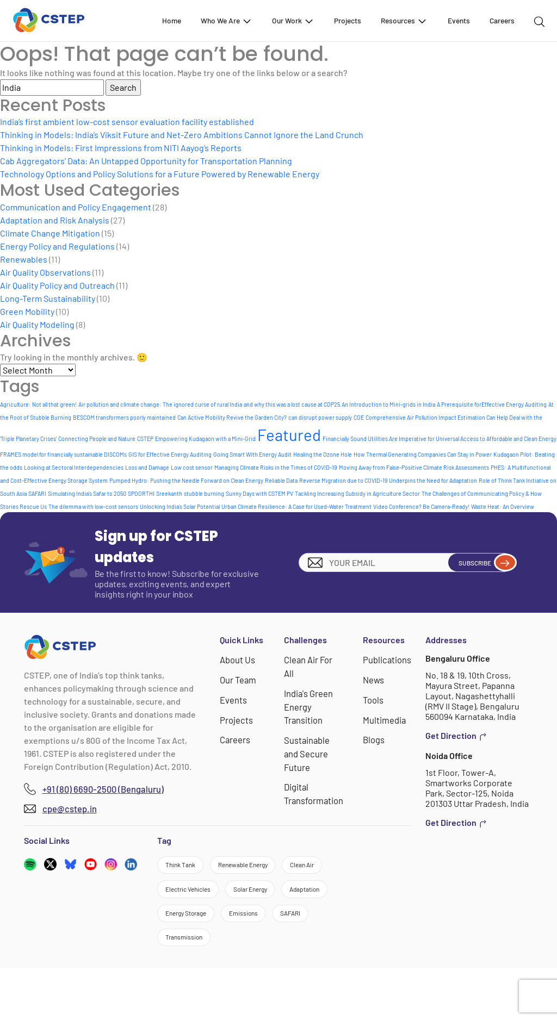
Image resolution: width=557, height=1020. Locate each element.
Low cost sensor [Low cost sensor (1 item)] (192, 467)
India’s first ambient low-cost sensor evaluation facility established (127, 121)
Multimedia (385, 718)
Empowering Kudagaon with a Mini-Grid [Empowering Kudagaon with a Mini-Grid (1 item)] (205, 438)
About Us (237, 659)
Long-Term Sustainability (47, 298)
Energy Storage (197, 956)
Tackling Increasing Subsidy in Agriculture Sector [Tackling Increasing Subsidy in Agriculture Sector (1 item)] (357, 493)
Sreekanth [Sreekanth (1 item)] (169, 493)
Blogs (375, 737)
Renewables (23, 259)
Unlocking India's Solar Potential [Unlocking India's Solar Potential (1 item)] (180, 506)
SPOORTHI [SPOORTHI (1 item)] (141, 493)
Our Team (238, 679)
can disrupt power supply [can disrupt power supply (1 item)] (320, 417)
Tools (374, 698)
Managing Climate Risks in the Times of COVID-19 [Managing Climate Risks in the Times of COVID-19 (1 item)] (275, 467)
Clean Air (185, 897)
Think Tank (188, 867)
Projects (347, 20)
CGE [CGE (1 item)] (359, 417)
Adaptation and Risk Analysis (54, 220)
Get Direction (456, 735)
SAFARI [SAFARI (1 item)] (37, 493)
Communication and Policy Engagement (75, 207)
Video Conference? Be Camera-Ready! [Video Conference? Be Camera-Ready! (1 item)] (421, 506)
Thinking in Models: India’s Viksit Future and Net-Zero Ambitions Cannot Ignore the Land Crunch (181, 134)
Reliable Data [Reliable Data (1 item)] (281, 480)
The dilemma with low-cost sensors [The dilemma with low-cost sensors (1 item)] (93, 506)
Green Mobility (27, 311)
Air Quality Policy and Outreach (57, 285)
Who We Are (226, 20)
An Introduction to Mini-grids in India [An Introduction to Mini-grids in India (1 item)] (388, 404)
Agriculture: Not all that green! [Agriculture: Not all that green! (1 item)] (38, 404)
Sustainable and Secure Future (307, 750)
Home (171, 20)
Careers (502, 20)
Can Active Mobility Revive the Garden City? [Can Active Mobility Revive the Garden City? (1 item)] (232, 417)
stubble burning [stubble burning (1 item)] (204, 493)
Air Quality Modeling (37, 324)
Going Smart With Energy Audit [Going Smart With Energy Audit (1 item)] (252, 454)
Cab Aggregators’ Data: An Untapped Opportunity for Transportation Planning (146, 161)
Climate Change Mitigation (50, 233)
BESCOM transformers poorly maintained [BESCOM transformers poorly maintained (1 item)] (124, 417)
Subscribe (476, 562)
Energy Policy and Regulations (57, 246)
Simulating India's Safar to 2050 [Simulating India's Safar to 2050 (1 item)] (87, 493)
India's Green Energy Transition (309, 705)
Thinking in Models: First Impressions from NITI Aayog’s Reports (121, 147)
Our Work (293, 20)
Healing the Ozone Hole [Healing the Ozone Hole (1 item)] (322, 454)
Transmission (249, 986)
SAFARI (182, 986)
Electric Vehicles (262, 897)
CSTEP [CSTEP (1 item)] (145, 438)
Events (459, 20)
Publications (387, 659)
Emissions (275, 956)
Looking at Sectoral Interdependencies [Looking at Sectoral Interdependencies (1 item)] (73, 467)
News (375, 679)
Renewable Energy (273, 867)
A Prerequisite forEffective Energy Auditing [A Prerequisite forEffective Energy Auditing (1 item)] (492, 404)
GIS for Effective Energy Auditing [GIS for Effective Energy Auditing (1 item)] (170, 454)
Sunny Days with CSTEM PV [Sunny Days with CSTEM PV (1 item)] (259, 493)
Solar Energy (192, 927)
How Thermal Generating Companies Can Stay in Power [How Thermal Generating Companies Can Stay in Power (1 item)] (423, 454)
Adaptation (265, 927)
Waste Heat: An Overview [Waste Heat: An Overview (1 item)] (502, 506)
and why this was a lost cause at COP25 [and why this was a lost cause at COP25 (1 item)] (292, 404)
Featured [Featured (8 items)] (289, 434)
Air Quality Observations (45, 272)
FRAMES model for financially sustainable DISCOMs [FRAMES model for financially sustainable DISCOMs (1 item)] (63, 454)
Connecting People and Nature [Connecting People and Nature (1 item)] (96, 438)
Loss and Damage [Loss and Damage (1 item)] (147, 467)
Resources (404, 20)
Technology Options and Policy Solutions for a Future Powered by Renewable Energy (159, 174)
